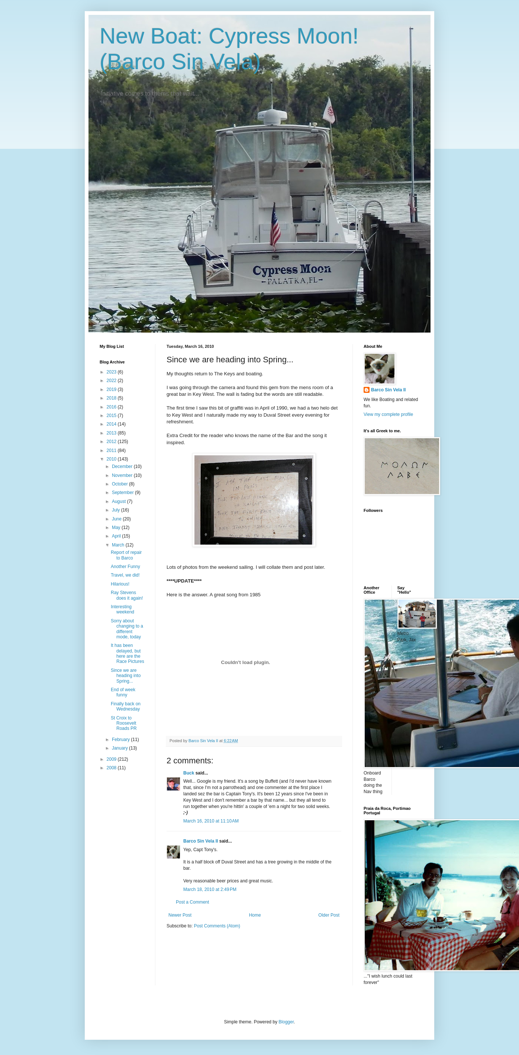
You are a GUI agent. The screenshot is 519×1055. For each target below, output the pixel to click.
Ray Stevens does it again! (127, 595)
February (121, 739)
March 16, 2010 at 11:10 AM (211, 821)
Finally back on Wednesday (126, 706)
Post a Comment (192, 902)
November (123, 475)
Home (255, 915)
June (117, 519)
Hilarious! (120, 584)
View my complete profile (388, 414)
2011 (112, 450)
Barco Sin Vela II (200, 841)
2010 (112, 459)
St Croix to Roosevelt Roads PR (124, 723)
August (119, 501)
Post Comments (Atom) (217, 926)
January (120, 748)
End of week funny (123, 692)
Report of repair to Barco (126, 555)
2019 (112, 389)
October (120, 484)
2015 (112, 415)
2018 (112, 398)
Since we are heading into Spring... (126, 676)
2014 (112, 424)
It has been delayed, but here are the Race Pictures (127, 653)
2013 (112, 433)
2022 (112, 380)
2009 (112, 759)
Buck (188, 773)
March (119, 545)
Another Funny (125, 566)
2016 (112, 407)
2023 (112, 372)
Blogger (286, 1021)
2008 (112, 767)
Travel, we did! (125, 575)
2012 (112, 441)
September (123, 492)
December (123, 466)
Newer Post (179, 915)
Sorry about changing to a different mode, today (127, 628)
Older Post (328, 915)
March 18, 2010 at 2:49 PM (209, 889)
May (117, 527)
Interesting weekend (122, 609)
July (116, 510)
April (117, 536)
